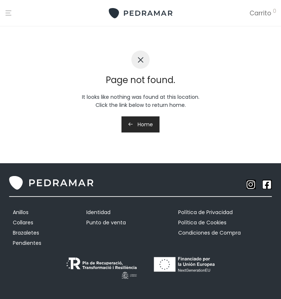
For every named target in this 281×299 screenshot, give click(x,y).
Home (140, 124)
